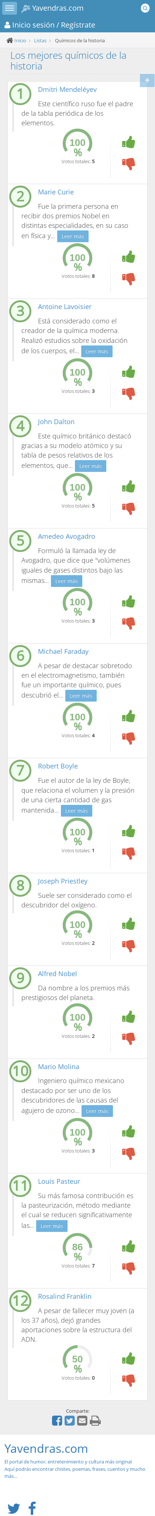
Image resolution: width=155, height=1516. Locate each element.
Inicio (20, 40)
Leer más (73, 236)
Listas (40, 40)
